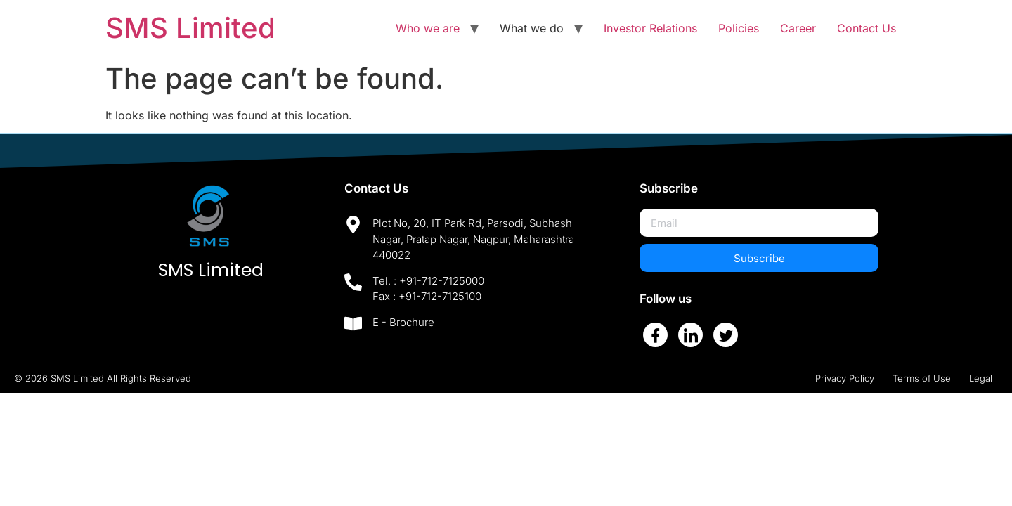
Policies (738, 28)
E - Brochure (403, 322)
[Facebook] (655, 335)
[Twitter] (725, 335)
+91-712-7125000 (441, 280)
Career (798, 28)
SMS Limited (190, 28)
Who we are (428, 28)
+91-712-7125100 (439, 296)
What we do (532, 28)
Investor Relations (650, 28)
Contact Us (866, 28)
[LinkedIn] (690, 335)
